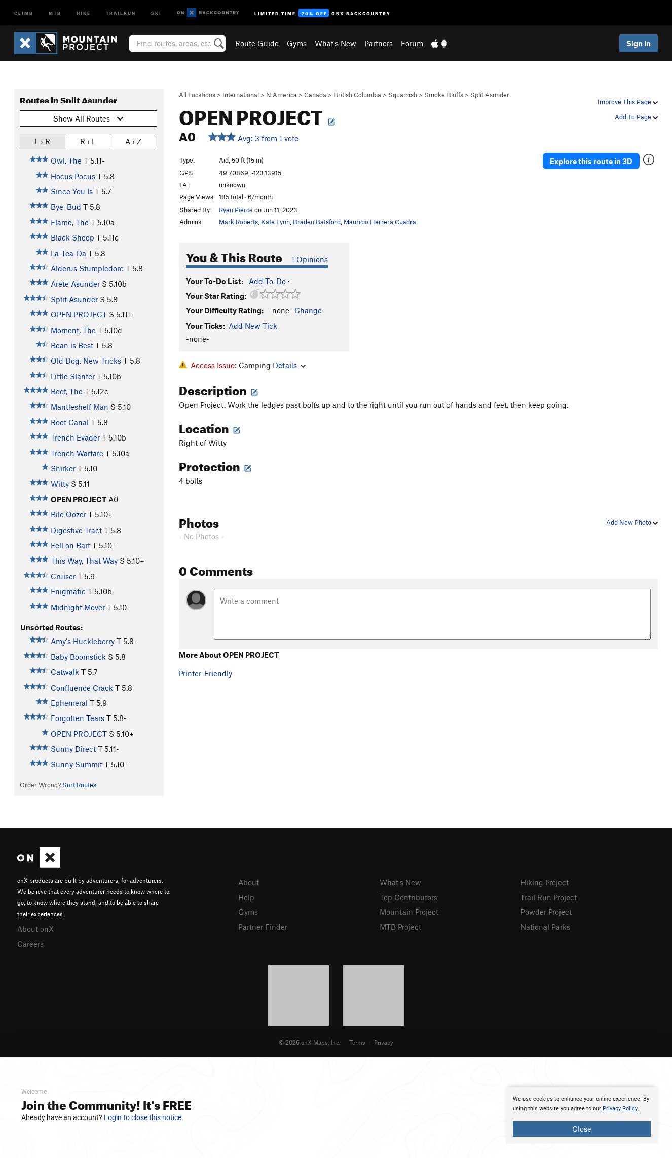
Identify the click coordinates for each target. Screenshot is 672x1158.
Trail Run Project (548, 897)
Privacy (383, 1042)
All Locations (197, 95)
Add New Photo (632, 522)
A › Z (133, 141)
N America (281, 95)
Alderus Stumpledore (87, 268)
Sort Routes (79, 785)
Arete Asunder (75, 283)
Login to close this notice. (143, 1117)
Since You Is (72, 191)
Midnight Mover (78, 607)
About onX (35, 928)
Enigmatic (68, 591)
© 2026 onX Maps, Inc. (310, 1042)
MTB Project (400, 926)
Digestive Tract (76, 530)
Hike (84, 12)
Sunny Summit (76, 764)
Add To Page (636, 117)
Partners (378, 43)
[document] (582, 1115)
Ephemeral (69, 702)
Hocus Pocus (73, 176)
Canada (315, 95)
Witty (60, 483)
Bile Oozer (68, 514)
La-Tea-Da (68, 253)
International (240, 95)
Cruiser (63, 576)
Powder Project (546, 911)
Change (308, 310)
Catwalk (65, 671)
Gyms (297, 43)
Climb (23, 12)
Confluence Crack (82, 687)
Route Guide (257, 43)
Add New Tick (253, 325)
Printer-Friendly (205, 673)
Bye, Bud (66, 206)
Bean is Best (72, 345)
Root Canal (70, 422)
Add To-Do (267, 281)
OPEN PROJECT (79, 314)
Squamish (402, 95)
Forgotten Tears (77, 718)
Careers (30, 943)
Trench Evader (75, 437)
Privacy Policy (620, 1108)
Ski (156, 12)
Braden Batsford (317, 222)
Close (581, 1128)
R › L (88, 141)
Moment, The (73, 330)
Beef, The (67, 391)
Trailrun (121, 12)
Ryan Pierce (236, 210)
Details (289, 365)
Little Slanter (73, 376)
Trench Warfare (77, 453)
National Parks (545, 926)
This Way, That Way (84, 560)
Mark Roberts (238, 222)
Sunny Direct (73, 748)
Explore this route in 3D (591, 161)
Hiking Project (544, 882)
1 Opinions (309, 259)
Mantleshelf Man (79, 406)
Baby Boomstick (78, 656)
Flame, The (70, 222)
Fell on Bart (70, 545)
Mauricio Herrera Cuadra (380, 222)
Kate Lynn (275, 222)
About (248, 882)
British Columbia (357, 95)
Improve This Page (628, 102)
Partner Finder (262, 926)
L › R (42, 141)
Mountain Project (409, 911)
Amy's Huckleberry (83, 641)
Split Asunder (489, 95)
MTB (55, 12)
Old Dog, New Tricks (86, 360)
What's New (335, 43)
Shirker (63, 468)
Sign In (638, 43)
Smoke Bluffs (443, 95)
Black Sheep (72, 237)
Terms (357, 1042)
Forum (412, 43)
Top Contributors (408, 897)
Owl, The (66, 160)
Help (246, 897)
